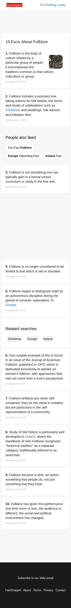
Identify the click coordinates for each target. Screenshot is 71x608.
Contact (61, 590)
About (27, 590)
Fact (53, 155)
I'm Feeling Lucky (53, 5)
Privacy (48, 590)
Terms (37, 590)
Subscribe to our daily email (35, 578)
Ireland (47, 338)
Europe (10, 305)
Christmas (12, 110)
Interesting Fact (23, 155)
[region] (35, 21)
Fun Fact (20, 147)
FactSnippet (13, 590)
